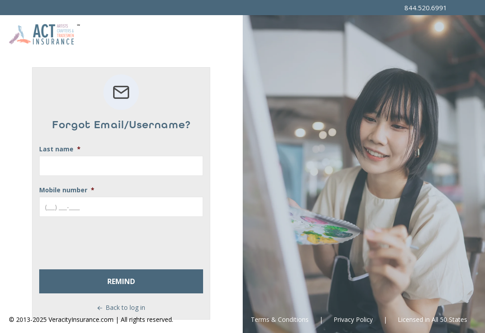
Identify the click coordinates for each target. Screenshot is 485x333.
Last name (56, 149)
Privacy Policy (353, 319)
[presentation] (107, 243)
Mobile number (63, 190)
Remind (121, 281)
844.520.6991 (425, 7)
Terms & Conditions (280, 319)
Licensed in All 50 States (432, 319)
